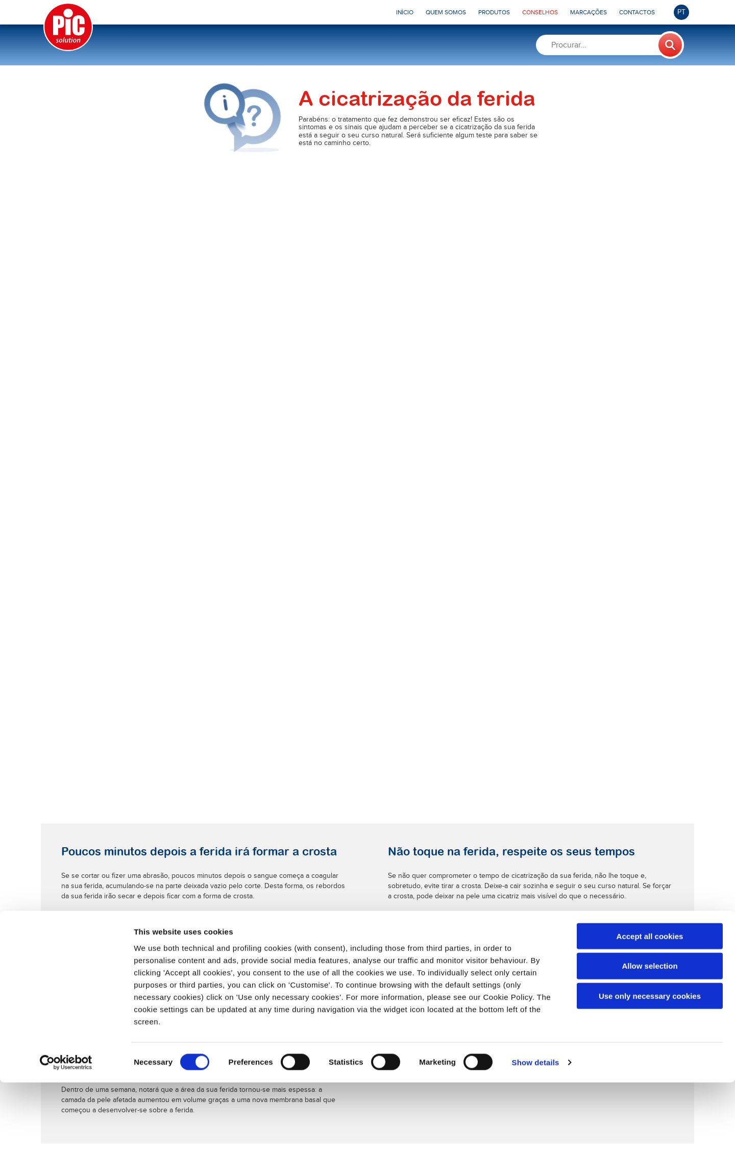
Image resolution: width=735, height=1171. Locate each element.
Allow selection (649, 1054)
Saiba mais (221, 747)
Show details (535, 1150)
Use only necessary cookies (650, 1084)
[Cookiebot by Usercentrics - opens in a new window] (66, 1151)
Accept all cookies (650, 1024)
